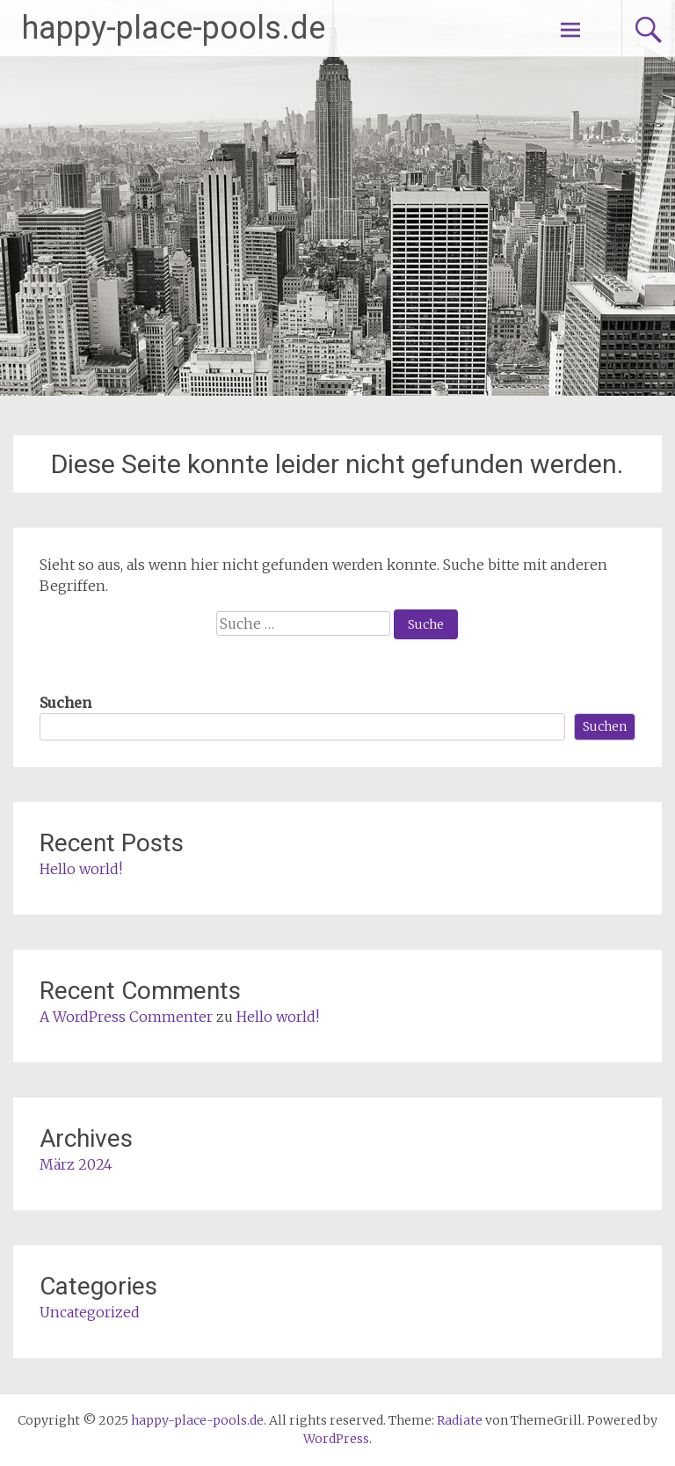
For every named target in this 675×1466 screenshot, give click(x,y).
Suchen (65, 702)
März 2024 (76, 1164)
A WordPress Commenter (126, 1016)
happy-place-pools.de (173, 28)
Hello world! (81, 869)
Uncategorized (90, 1312)
